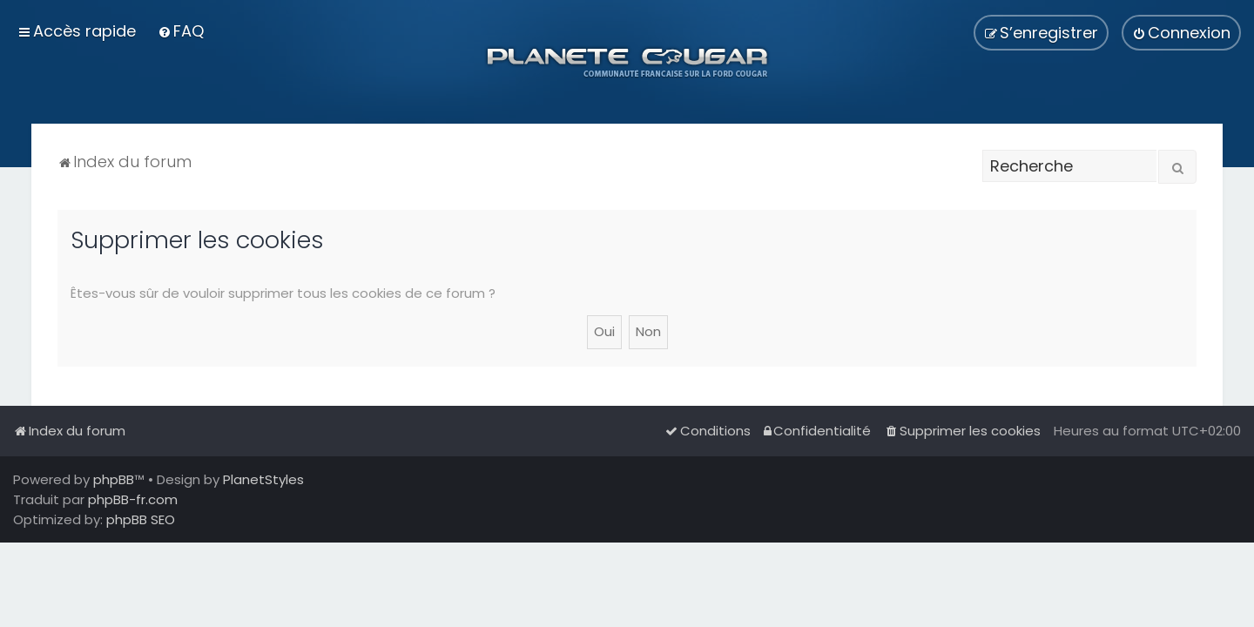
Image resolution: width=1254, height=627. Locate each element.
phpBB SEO (140, 519)
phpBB (113, 479)
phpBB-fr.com (133, 499)
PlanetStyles (263, 479)
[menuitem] (180, 31)
